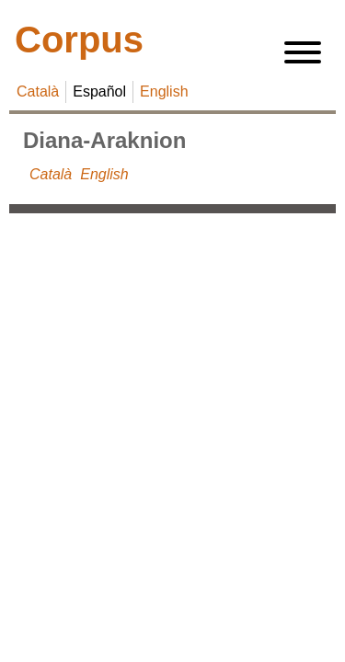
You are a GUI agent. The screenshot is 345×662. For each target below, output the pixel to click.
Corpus (79, 39)
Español (99, 91)
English (164, 91)
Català (38, 91)
